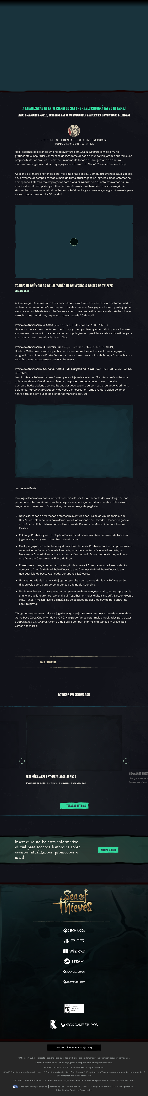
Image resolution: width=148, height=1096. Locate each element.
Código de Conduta (101, 1086)
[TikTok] (99, 662)
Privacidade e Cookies (78, 1086)
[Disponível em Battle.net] (74, 982)
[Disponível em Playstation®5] (74, 941)
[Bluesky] (105, 662)
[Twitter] (68, 662)
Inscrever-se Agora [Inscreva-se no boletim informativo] (108, 850)
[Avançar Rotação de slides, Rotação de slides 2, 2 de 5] (126, 761)
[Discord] (93, 662)
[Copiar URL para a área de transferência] (46, 640)
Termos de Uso (57, 1086)
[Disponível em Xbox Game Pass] (74, 972)
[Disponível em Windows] (74, 951)
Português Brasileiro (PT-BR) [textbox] (74, 1047)
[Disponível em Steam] (74, 962)
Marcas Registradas (123, 1086)
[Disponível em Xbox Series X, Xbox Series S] (74, 931)
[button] (74, 1047)
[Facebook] (62, 662)
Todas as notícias (74, 806)
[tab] (65, 815)
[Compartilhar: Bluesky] (21, 640)
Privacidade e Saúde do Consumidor (74, 1090)
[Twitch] (74, 662)
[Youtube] (83, 662)
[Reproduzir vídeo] (74, 242)
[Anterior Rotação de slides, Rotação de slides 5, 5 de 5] (22, 761)
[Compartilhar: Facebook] (34, 640)
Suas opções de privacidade (33, 1086)
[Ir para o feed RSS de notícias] (127, 640)
